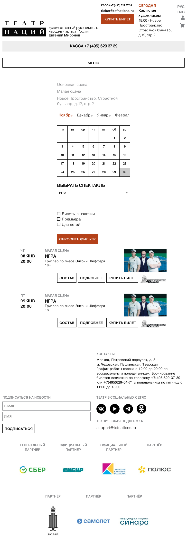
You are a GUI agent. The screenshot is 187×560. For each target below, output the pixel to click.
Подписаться (19, 429)
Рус (181, 6)
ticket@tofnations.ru (117, 11)
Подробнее (91, 278)
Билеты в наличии (78, 213)
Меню (93, 63)
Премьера (71, 219)
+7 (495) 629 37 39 (121, 5)
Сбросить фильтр (77, 239)
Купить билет (117, 19)
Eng (181, 12)
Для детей (71, 224)
